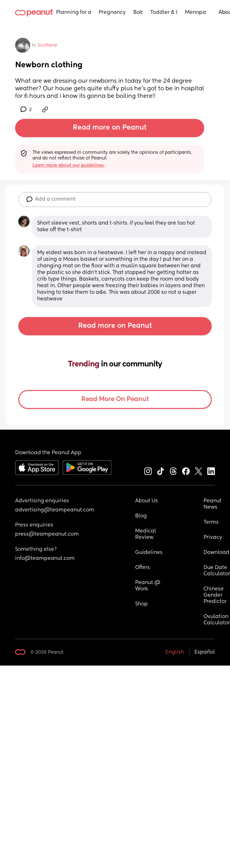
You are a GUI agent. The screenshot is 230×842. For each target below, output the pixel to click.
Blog (141, 516)
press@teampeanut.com (47, 534)
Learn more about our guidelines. (68, 165)
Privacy (213, 537)
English (174, 652)
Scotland (47, 45)
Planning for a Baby (73, 12)
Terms (211, 522)
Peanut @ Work (148, 586)
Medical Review (146, 534)
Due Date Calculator (217, 571)
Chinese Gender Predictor (215, 595)
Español (204, 652)
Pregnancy (112, 12)
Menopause (195, 12)
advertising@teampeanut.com (54, 510)
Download (216, 552)
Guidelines (149, 552)
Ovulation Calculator (217, 620)
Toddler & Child (164, 12)
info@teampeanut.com (45, 558)
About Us (146, 501)
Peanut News (213, 504)
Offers (142, 567)
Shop (141, 604)
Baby (138, 12)
